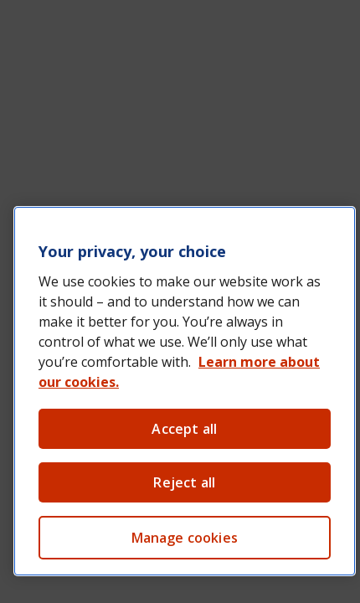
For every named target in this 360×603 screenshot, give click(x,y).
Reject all (184, 482)
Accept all (184, 429)
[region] (184, 391)
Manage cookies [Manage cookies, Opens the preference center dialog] (184, 537)
